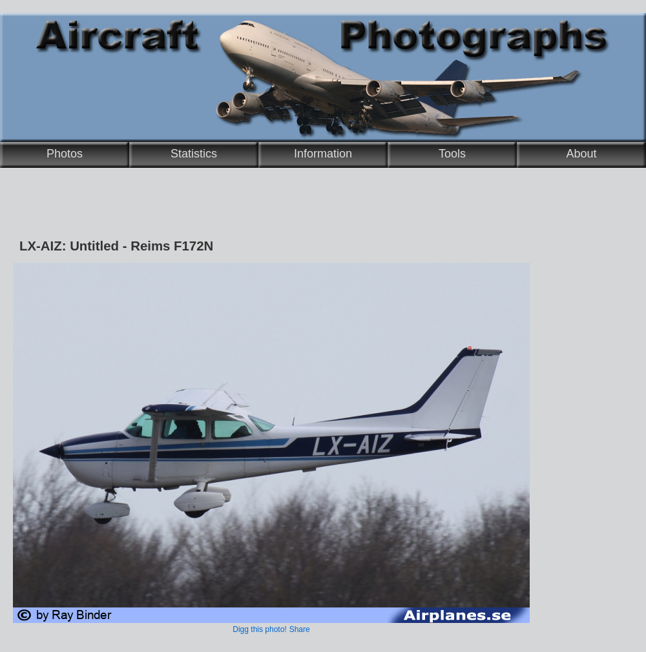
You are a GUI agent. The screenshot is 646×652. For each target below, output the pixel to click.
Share (299, 629)
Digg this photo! (259, 629)
